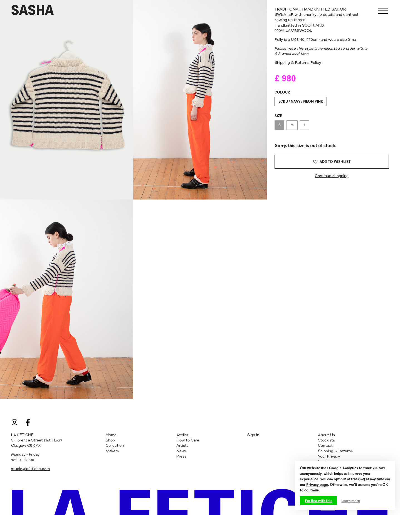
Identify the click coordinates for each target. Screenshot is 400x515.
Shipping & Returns (335, 451)
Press (181, 456)
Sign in (253, 435)
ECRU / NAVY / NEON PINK (300, 101)
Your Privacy (329, 456)
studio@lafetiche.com (30, 468)
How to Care (187, 440)
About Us (326, 435)
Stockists (326, 440)
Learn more (350, 500)
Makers (112, 451)
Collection (115, 445)
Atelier (182, 435)
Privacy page (317, 484)
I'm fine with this (318, 500)
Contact (325, 445)
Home (111, 435)
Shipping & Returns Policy (298, 62)
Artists (182, 445)
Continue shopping (332, 175)
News (181, 451)
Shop (110, 440)
